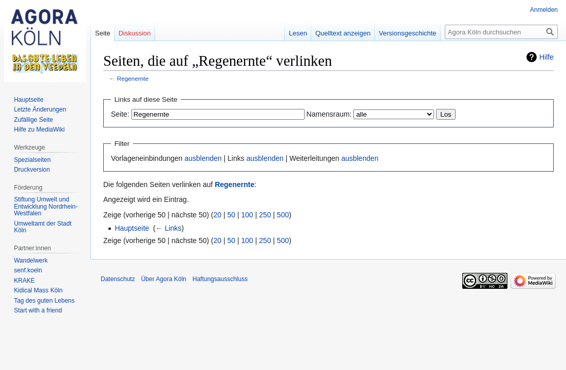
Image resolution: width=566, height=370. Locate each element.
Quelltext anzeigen (343, 33)
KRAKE (24, 280)
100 (247, 215)
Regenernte (132, 78)
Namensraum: (329, 114)
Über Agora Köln (163, 279)
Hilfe (546, 57)
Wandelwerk (31, 260)
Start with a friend (38, 310)
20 (218, 215)
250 (265, 215)
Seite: (120, 114)
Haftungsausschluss (220, 279)
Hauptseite (132, 228)
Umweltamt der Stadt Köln (42, 227)
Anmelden (544, 9)
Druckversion (32, 169)
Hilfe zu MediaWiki (39, 129)
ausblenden (202, 158)
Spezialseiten (32, 159)
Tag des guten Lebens (44, 300)
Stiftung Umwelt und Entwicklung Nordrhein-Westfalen (46, 206)
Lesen (298, 33)
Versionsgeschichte (408, 33)
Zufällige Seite (33, 119)
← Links (169, 228)
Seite (102, 33)
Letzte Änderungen (40, 109)
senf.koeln (28, 270)
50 (232, 215)
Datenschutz (118, 279)
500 (283, 215)
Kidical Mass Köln (38, 290)
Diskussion (135, 33)
